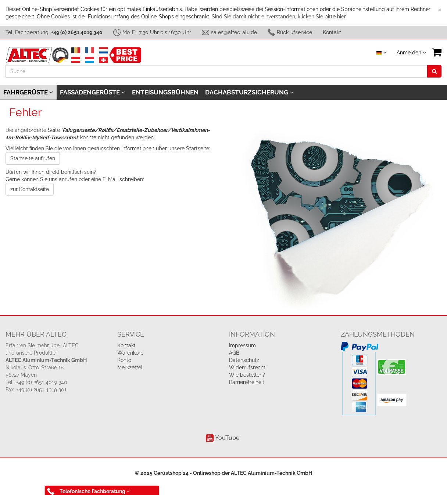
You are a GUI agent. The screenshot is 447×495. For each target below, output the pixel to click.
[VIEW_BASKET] (436, 52)
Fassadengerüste (92, 92)
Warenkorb (130, 353)
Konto (124, 360)
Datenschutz (244, 360)
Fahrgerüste (28, 92)
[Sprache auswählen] (381, 52)
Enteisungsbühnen (165, 92)
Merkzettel (130, 367)
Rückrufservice (294, 32)
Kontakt (332, 32)
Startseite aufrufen (32, 158)
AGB (234, 353)
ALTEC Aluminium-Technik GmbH (271, 473)
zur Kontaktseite (29, 189)
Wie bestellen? (247, 375)
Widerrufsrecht (247, 367)
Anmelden (411, 52)
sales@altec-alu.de (234, 32)
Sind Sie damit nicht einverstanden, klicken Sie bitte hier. (279, 16)
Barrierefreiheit (246, 382)
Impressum (242, 345)
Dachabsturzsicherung (249, 92)
